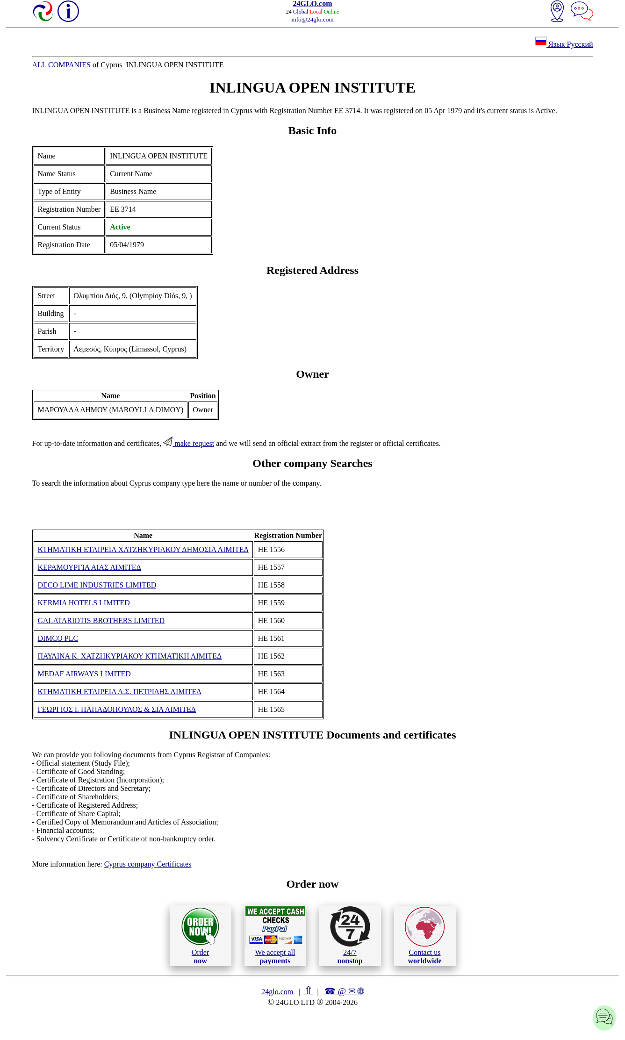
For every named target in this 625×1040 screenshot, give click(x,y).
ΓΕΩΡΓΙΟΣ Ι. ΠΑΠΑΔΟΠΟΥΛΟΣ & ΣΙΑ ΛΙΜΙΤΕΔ (117, 709)
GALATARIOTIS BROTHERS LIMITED (101, 620)
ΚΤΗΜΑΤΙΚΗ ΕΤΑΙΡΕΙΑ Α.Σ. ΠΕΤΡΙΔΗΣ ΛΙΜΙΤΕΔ (119, 692)
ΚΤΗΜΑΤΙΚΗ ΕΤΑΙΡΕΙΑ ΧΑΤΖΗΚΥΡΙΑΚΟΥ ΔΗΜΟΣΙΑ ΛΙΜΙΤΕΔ (143, 549)
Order (200, 935)
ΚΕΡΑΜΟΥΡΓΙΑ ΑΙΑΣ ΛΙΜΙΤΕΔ (89, 567)
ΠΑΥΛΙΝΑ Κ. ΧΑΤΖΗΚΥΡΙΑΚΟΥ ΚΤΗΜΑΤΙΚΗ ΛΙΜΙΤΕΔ (130, 656)
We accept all (275, 935)
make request (188, 443)
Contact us (425, 936)
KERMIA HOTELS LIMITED (84, 603)
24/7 (350, 935)
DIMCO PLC (58, 638)
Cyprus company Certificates (148, 864)
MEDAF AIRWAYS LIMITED (84, 674)
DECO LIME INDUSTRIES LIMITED (97, 585)
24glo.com (277, 992)
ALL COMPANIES (61, 65)
